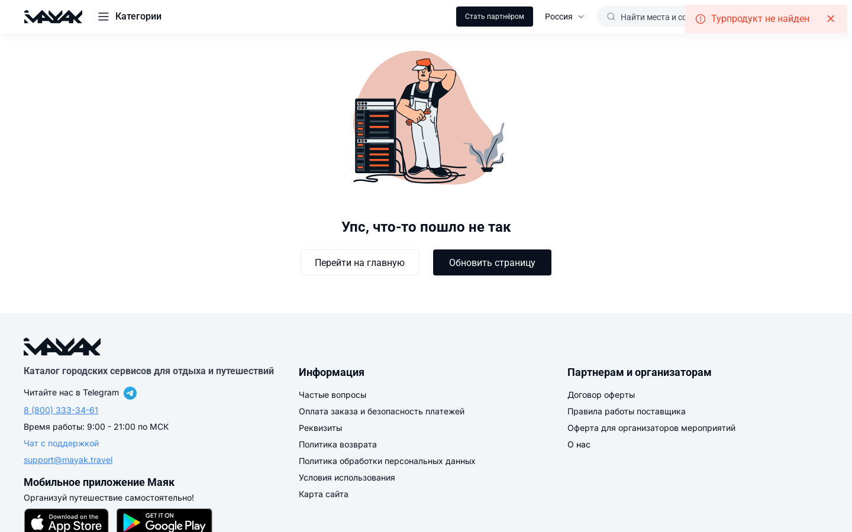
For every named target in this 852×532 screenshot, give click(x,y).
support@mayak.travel (68, 460)
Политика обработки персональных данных (387, 461)
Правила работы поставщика (626, 411)
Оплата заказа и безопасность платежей (381, 411)
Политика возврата (338, 444)
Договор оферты (601, 395)
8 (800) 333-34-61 (61, 410)
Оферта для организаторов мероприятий (651, 428)
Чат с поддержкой (61, 443)
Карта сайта (323, 494)
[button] (129, 16)
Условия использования (347, 477)
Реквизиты (320, 428)
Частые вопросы (332, 395)
